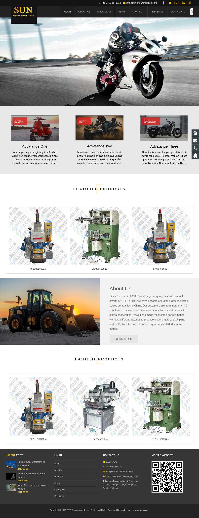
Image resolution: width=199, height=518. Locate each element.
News (57, 483)
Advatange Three (164, 146)
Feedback (59, 496)
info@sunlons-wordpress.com (141, 2)
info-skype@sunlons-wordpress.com (122, 476)
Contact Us (59, 490)
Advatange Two (99, 146)
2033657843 (111, 462)
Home (57, 464)
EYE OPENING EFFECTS (51, 42)
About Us (120, 289)
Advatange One (34, 146)
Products (58, 477)
